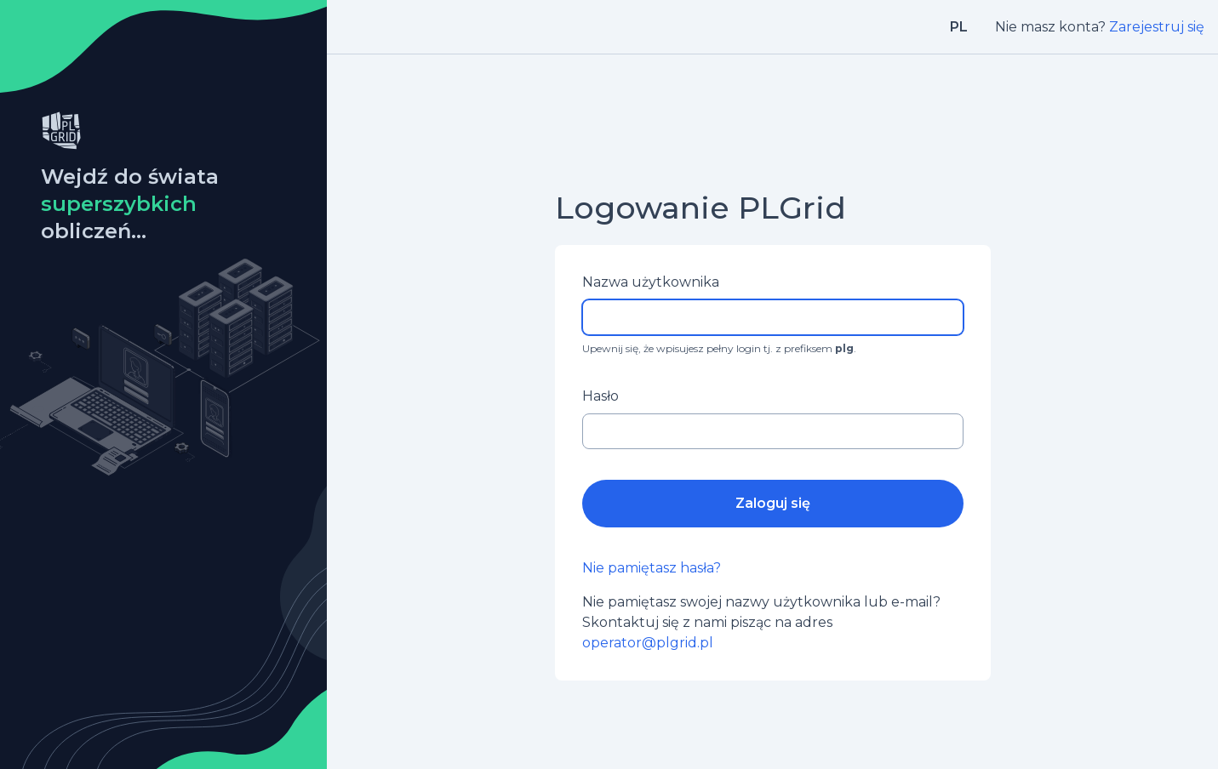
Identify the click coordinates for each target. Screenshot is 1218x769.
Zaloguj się (772, 503)
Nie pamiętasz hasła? (651, 568)
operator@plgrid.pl (647, 643)
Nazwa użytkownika (650, 282)
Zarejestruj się (1156, 27)
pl (959, 27)
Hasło (600, 396)
